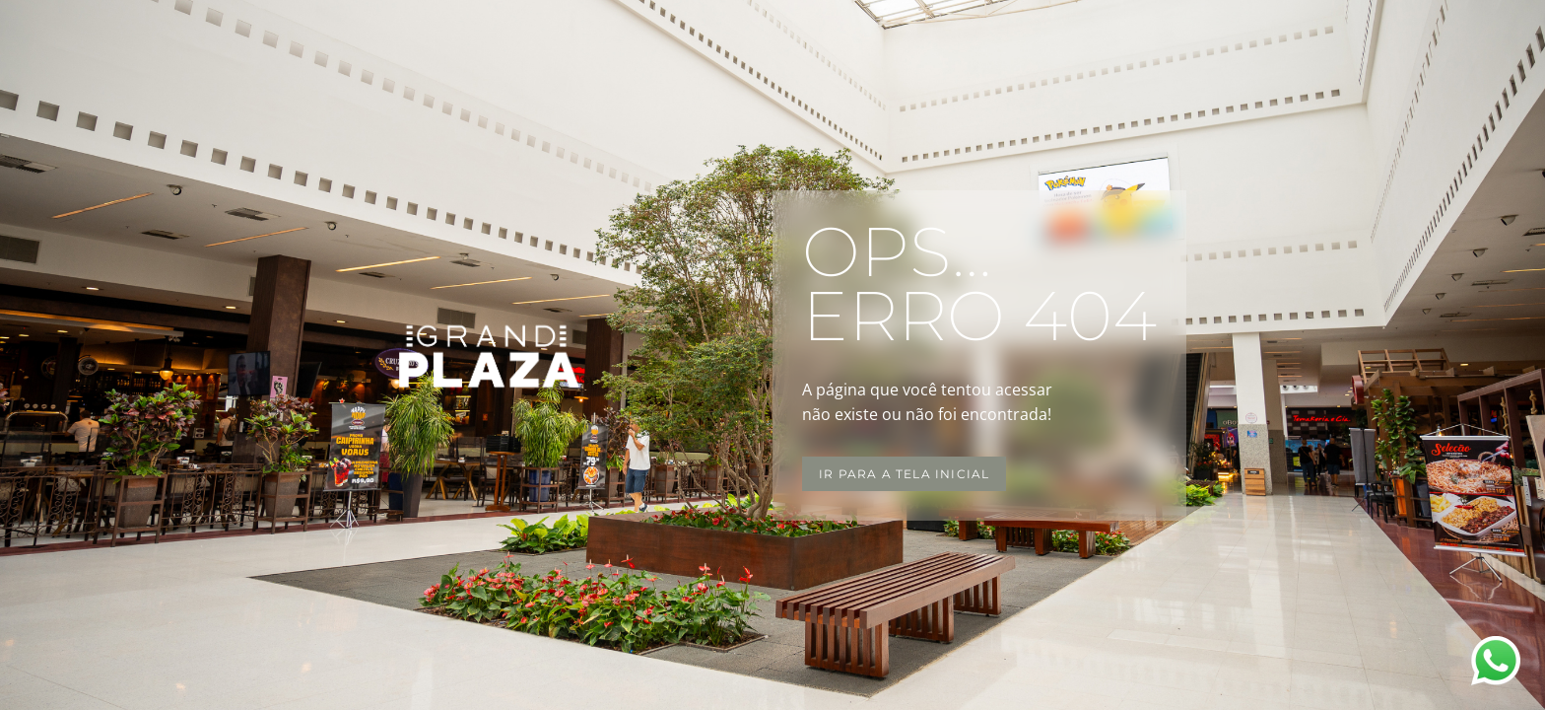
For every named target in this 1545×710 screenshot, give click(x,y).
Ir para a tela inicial (904, 473)
